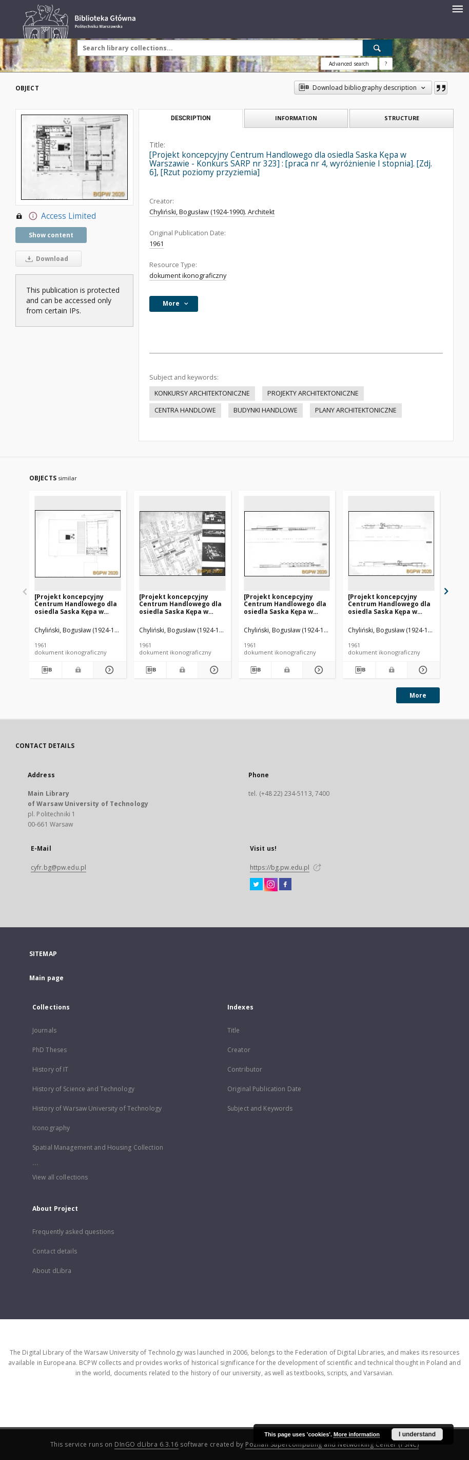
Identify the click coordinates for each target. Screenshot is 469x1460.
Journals (44, 1030)
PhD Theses (49, 1049)
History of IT (50, 1069)
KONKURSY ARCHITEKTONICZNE (202, 393)
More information (357, 1434)
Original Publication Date (264, 1088)
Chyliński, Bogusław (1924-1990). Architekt (212, 212)
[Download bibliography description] (45, 670)
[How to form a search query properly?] (386, 64)
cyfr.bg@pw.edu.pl (58, 867)
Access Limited (55, 216)
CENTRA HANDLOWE (185, 410)
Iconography (51, 1128)
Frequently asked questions (73, 1231)
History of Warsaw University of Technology (97, 1108)
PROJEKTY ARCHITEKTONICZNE (313, 393)
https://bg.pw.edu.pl (279, 867)
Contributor (244, 1069)
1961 (156, 243)
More (417, 695)
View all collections (60, 1177)
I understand (417, 1434)
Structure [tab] (401, 118)
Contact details (54, 1251)
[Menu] (457, 8)
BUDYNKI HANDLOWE (265, 410)
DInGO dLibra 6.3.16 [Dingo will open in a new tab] (146, 1444)
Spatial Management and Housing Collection (97, 1147)
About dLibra (51, 1270)
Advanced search (349, 63)
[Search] (378, 48)
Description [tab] (190, 118)
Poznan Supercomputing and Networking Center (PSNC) (332, 1444)
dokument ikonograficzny (187, 275)
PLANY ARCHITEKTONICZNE (356, 410)
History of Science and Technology (83, 1088)
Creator (238, 1049)
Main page (46, 978)
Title (233, 1030)
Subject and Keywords (259, 1108)
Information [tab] (296, 118)
